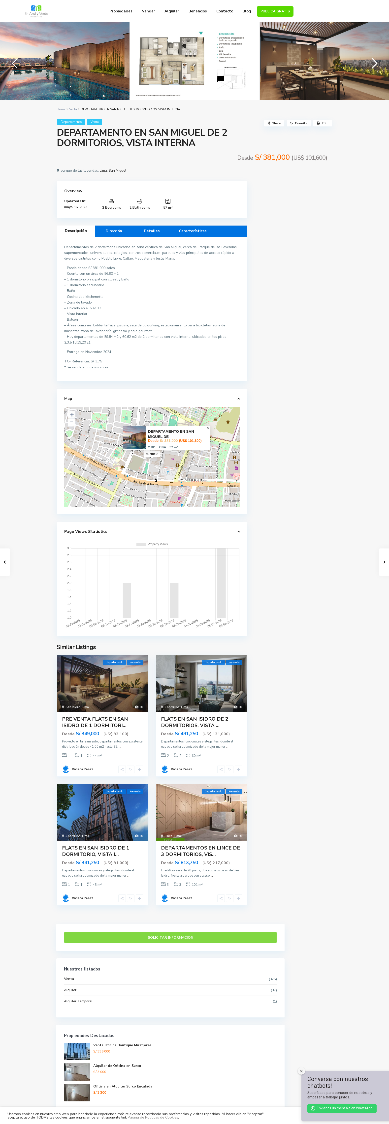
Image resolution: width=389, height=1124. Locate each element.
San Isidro (73, 778)
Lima (103, 241)
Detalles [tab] (152, 301)
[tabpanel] (65, 96)
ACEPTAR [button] (366, 1115)
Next (373, 97)
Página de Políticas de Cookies (153, 1117)
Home (61, 180)
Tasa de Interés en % (278, 521)
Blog (247, 11)
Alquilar (171, 11)
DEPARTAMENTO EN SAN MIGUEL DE (171, 505)
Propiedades (120, 11)
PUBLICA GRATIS (275, 11)
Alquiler (268, 318)
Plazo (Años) (272, 502)
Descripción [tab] (76, 301)
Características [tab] (193, 301)
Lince (168, 907)
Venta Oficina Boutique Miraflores (307, 376)
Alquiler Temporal (276, 329)
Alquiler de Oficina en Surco (297, 1049)
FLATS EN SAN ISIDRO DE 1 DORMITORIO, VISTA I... (95, 922)
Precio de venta (274, 464)
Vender (148, 11)
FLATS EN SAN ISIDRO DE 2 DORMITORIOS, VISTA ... (194, 793)
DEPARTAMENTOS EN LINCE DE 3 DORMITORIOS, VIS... (200, 922)
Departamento (71, 193)
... (120, 817)
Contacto (224, 11)
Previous (13, 97)
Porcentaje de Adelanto (280, 483)
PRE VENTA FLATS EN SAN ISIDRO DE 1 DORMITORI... (95, 793)
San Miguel (117, 241)
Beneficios (198, 11)
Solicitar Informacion (293, 265)
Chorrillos (172, 778)
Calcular (293, 544)
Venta (73, 180)
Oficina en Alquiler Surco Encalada (307, 417)
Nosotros (194, 1076)
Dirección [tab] (114, 301)
